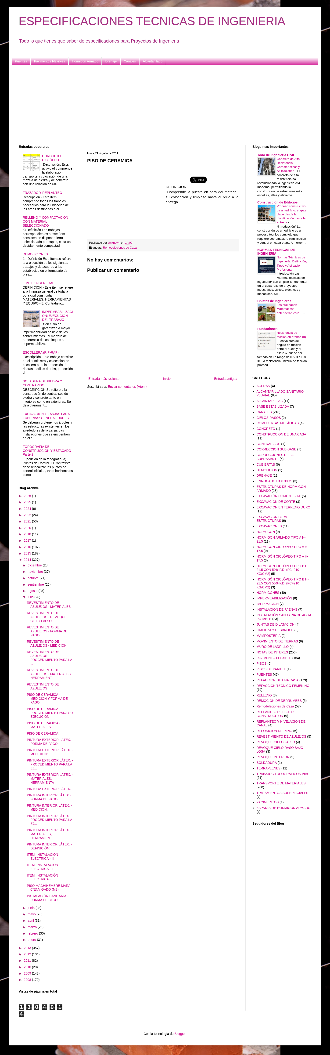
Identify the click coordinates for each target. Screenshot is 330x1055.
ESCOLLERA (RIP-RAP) (41, 352)
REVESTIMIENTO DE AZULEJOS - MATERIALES (49, 605)
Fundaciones (267, 329)
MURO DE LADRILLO (273, 647)
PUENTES (264, 674)
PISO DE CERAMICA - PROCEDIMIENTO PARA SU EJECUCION (50, 713)
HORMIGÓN (266, 532)
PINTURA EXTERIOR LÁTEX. (49, 789)
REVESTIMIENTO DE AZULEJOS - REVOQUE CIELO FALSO (47, 617)
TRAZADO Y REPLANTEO (42, 193)
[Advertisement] (159, 105)
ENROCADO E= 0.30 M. (274, 481)
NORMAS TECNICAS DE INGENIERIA (276, 251)
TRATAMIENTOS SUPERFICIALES (282, 793)
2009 (28, 973)
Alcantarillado (152, 61)
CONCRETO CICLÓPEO (51, 158)
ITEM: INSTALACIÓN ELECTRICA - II (42, 867)
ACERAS (263, 386)
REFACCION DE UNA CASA (278, 680)
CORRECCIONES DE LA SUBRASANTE (275, 457)
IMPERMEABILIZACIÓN (274, 598)
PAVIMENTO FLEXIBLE (274, 658)
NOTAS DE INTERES (272, 652)
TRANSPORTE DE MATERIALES (281, 783)
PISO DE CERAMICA (42, 733)
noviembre (36, 571)
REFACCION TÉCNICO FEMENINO (283, 686)
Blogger (179, 1034)
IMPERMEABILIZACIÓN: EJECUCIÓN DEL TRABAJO (57, 316)
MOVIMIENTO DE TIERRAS (277, 641)
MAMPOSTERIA (269, 636)
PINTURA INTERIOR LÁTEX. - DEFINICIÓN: (49, 846)
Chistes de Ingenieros (274, 301)
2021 (28, 521)
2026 (28, 496)
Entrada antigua (225, 379)
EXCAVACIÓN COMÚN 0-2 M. (279, 496)
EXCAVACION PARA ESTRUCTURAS (272, 519)
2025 (28, 502)
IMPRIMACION (268, 604)
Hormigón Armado (85, 61)
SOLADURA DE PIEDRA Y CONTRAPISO (42, 383)
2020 (28, 528)
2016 (28, 547)
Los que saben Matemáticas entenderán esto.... (290, 309)
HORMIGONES (268, 593)
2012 (28, 954)
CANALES (264, 412)
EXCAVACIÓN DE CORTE (276, 502)
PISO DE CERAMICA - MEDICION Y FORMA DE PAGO (47, 698)
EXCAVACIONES (269, 526)
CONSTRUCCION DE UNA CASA (281, 434)
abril (31, 920)
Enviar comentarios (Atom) (127, 386)
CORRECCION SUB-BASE (276, 449)
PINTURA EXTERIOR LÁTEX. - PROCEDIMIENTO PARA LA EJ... (50, 764)
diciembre (35, 565)
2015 (28, 553)
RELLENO (264, 695)
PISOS (262, 663)
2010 (28, 967)
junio (31, 908)
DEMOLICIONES (35, 254)
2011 (28, 960)
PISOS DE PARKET (271, 669)
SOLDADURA (267, 763)
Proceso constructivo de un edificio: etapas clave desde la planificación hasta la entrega (291, 214)
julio (31, 597)
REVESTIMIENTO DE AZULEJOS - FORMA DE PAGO (47, 631)
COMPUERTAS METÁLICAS (278, 423)
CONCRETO (266, 429)
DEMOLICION (267, 470)
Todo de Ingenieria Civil (275, 155)
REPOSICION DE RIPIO (274, 731)
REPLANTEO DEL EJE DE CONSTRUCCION (276, 714)
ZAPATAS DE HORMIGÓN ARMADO (284, 808)
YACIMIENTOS (268, 802)
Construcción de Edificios (277, 202)
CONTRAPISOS (268, 444)
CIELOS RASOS (269, 418)
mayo (32, 914)
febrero (33, 933)
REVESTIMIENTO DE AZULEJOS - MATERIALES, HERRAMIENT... (49, 674)
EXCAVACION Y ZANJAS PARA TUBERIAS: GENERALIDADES (46, 416)
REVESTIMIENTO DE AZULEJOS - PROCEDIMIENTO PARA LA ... (49, 657)
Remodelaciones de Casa (120, 247)
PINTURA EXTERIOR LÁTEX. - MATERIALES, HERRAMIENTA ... (50, 778)
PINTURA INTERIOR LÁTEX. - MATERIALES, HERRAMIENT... (49, 834)
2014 (28, 560)
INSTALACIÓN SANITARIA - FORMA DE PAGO (47, 898)
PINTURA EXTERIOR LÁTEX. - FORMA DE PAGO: (50, 742)
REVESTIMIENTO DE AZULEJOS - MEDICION (47, 643)
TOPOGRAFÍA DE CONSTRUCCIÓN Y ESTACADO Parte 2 (47, 451)
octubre (33, 578)
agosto (33, 591)
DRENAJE (264, 475)
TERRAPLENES (269, 768)
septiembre (36, 584)
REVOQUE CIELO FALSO (276, 742)
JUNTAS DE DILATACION (276, 624)
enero (32, 940)
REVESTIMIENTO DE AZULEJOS (43, 686)
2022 (28, 515)
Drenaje (111, 61)
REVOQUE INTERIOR (273, 757)
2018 (28, 534)
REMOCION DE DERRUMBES (279, 701)
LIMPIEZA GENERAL (38, 283)
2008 (28, 980)
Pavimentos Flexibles (49, 61)
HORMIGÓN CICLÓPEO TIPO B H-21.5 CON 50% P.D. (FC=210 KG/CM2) (283, 570)
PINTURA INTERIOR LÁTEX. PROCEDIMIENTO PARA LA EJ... (49, 820)
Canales (130, 61)
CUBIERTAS (266, 464)
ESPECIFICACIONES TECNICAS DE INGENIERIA (152, 21)
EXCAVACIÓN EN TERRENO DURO (283, 507)
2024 (28, 509)
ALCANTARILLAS (270, 401)
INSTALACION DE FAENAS (277, 609)
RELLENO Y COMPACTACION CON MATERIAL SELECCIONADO (45, 221)
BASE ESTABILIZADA (273, 406)
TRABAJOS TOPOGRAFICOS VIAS (283, 774)
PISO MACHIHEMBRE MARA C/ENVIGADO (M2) (48, 888)
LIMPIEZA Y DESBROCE (275, 630)
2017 (28, 540)
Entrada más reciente (103, 379)
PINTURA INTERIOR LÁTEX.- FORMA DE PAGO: (49, 797)
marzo (33, 927)
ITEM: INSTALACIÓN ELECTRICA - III (42, 856)
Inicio (167, 379)
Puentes (21, 61)
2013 (28, 948)
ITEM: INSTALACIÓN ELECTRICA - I (42, 877)
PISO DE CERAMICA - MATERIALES (43, 725)
